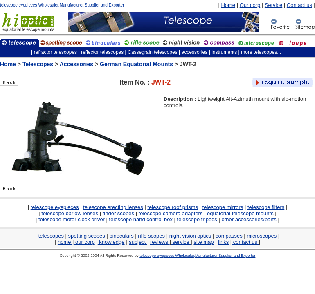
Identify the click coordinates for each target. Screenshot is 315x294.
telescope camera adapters (171, 213)
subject (138, 242)
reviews (160, 242)
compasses (229, 236)
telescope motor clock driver (71, 219)
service (181, 242)
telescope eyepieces (55, 207)
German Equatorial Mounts (136, 64)
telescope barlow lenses (69, 213)
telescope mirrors (222, 207)
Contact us (299, 5)
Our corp (250, 5)
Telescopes (37, 64)
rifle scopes (151, 236)
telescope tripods (197, 219)
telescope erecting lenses (113, 207)
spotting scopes (87, 236)
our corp (84, 242)
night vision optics (190, 236)
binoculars (121, 236)
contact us (245, 242)
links (223, 242)
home (65, 242)
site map (204, 242)
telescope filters (266, 207)
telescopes (51, 236)
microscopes (262, 236)
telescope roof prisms (172, 207)
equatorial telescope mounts (240, 213)
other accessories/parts (248, 219)
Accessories (77, 64)
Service (273, 5)
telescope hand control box (141, 219)
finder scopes (118, 213)
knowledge (111, 242)
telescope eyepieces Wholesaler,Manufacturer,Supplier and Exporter (62, 5)
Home (228, 5)
